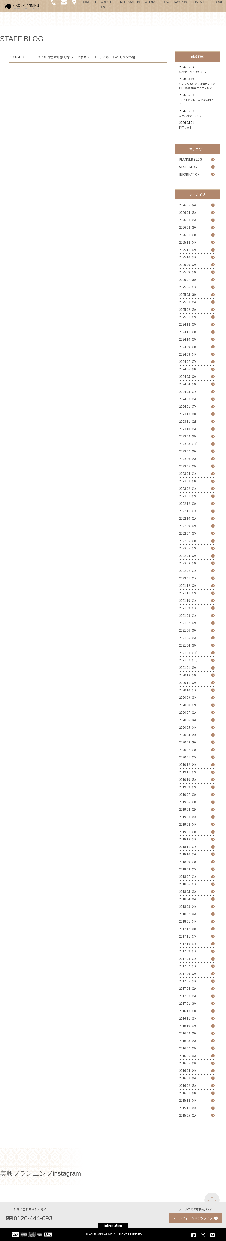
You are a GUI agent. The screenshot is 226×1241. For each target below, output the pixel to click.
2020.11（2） (188, 682)
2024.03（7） (188, 391)
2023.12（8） (188, 414)
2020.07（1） (188, 712)
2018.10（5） (188, 854)
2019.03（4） (188, 817)
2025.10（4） (188, 257)
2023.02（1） (188, 488)
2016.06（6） (188, 1056)
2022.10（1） (188, 518)
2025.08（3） (188, 272)
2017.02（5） (188, 996)
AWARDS (180, 2)
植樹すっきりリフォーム (193, 72)
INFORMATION (129, 2)
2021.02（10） (189, 660)
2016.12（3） (188, 1011)
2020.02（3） (188, 750)
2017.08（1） (188, 958)
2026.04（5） (188, 212)
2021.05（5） (188, 638)
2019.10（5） (188, 779)
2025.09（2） (188, 264)
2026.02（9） (188, 227)
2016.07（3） (188, 1048)
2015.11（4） (188, 1108)
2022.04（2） (188, 555)
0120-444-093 (33, 1218)
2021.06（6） (188, 630)
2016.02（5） (188, 1085)
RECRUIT (217, 2)
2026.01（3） (188, 235)
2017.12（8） (188, 929)
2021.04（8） (188, 645)
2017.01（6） (188, 1003)
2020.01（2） (188, 757)
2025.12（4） (188, 242)
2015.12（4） (188, 1100)
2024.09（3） (188, 347)
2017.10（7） (188, 944)
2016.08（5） (188, 1041)
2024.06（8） (188, 369)
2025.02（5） (188, 309)
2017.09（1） (188, 951)
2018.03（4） (188, 906)
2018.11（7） (188, 846)
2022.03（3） (188, 563)
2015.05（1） (188, 1115)
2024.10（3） (188, 339)
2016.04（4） (188, 1070)
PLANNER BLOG (190, 159)
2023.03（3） (188, 481)
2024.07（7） (188, 361)
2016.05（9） (188, 1063)
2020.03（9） (188, 742)
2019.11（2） (188, 772)
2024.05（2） (188, 376)
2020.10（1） (188, 690)
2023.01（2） (188, 496)
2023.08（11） (189, 444)
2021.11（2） (188, 593)
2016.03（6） (188, 1078)
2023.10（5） (188, 429)
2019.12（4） (188, 764)
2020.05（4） (188, 727)
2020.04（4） (188, 735)
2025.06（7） (188, 287)
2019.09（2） (188, 787)
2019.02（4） (188, 824)
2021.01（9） (188, 667)
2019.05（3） (188, 802)
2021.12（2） (188, 585)
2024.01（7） (188, 406)
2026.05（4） (188, 205)
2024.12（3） (188, 324)
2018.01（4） (188, 921)
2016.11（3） (188, 1018)
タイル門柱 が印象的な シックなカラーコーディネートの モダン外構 (86, 57)
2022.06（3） (188, 541)
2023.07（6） (188, 451)
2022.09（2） (188, 526)
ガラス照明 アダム (190, 115)
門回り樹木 (185, 127)
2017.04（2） (188, 988)
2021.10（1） (188, 600)
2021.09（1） (188, 608)
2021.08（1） (188, 615)
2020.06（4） (188, 720)
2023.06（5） (188, 459)
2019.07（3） (188, 794)
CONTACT (199, 2)
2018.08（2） (188, 869)
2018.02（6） (188, 914)
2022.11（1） (188, 511)
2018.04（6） (188, 899)
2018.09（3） (188, 862)
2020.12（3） (188, 675)
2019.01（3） (188, 832)
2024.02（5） (188, 399)
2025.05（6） (188, 294)
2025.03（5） (188, 302)
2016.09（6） (188, 1033)
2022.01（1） (188, 578)
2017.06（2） (188, 973)
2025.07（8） (188, 279)
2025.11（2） (188, 250)
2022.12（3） (188, 503)
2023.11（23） (189, 421)
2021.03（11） (189, 653)
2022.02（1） (188, 570)
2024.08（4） (188, 354)
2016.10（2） (188, 1026)
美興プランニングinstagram (40, 1173)
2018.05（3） (188, 891)
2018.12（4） (188, 839)
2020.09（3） (188, 697)
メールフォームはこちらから (192, 1218)
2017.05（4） (188, 981)
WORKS (150, 2)
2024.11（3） (188, 332)
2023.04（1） (188, 473)
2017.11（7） (188, 936)
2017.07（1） (188, 966)
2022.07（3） (188, 533)
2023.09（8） (188, 436)
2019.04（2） (188, 809)
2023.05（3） (188, 466)
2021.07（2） (188, 623)
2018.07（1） (188, 876)
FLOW (165, 2)
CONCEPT (89, 2)
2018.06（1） (188, 884)
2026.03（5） (188, 220)
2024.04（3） (188, 384)
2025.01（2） (188, 317)
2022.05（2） (188, 548)
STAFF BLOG (188, 167)
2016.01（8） (188, 1093)
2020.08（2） (188, 705)
